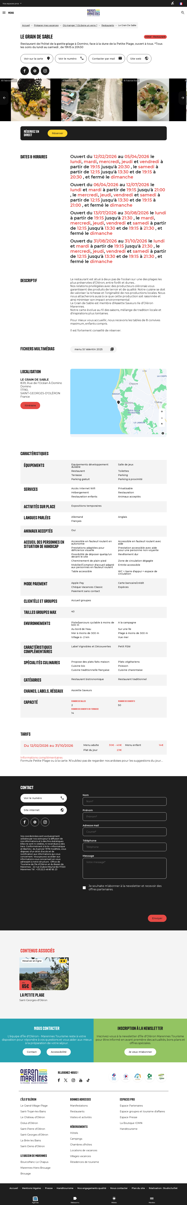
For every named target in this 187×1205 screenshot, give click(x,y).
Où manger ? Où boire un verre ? (80, 25)
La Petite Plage (32, 995)
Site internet (31, 810)
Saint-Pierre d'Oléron (32, 1129)
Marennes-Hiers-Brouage (35, 1168)
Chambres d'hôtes (81, 1144)
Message (88, 856)
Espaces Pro (127, 1099)
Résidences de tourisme (84, 1162)
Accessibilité (59, 1051)
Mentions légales (31, 1188)
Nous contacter (119, 1188)
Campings (76, 1139)
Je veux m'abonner (140, 1051)
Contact (32, 1051)
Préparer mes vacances (46, 25)
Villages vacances (80, 1156)
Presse (49, 1188)
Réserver (57, 133)
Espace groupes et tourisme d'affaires (142, 1111)
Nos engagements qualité (91, 1188)
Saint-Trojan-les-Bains (33, 1111)
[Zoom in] (162, 411)
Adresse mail (91, 825)
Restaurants (108, 25)
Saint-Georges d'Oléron (34, 1134)
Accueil (26, 25)
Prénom (88, 810)
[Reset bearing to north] (162, 424)
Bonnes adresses (80, 1099)
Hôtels (74, 1133)
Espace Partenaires (131, 1105)
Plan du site (138, 1188)
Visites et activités (81, 1117)
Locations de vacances (83, 1150)
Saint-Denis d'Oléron (32, 1146)
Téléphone (89, 840)
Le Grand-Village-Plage (34, 1105)
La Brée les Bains (30, 1140)
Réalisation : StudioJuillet (163, 1188)
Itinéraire (30, 405)
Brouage (25, 1173)
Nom (86, 795)
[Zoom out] (162, 418)
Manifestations (79, 1105)
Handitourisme (128, 1129)
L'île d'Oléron (28, 1099)
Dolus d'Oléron (29, 1123)
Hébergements (79, 1126)
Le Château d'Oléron (32, 1117)
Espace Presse (128, 1117)
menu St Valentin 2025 (89, 349)
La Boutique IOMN (131, 1123)
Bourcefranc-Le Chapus (34, 1162)
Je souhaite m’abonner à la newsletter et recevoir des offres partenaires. (125, 887)
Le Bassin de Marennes (33, 1155)
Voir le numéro (33, 798)
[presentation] (108, 903)
